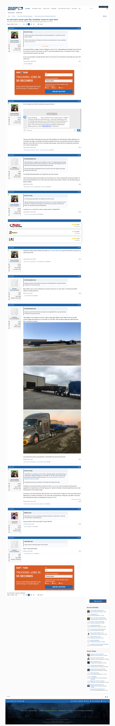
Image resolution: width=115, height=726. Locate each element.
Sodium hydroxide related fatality (97, 669)
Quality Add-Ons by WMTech (57, 722)
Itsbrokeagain (26, 150)
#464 (79, 191)
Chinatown (92, 659)
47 (28, 24)
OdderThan (92, 682)
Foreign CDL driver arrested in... (97, 654)
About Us (24, 710)
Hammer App (62, 710)
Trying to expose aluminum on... (97, 665)
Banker (92, 670)
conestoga (52, 250)
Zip (46, 72)
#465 (79, 247)
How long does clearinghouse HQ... (98, 629)
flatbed (57, 250)
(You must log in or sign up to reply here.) (16, 593)
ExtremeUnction (94, 634)
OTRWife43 (92, 641)
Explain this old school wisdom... (97, 681)
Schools (74, 8)
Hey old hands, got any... (95, 636)
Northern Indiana (17, 530)
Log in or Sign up (103, 6)
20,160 (19, 44)
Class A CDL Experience (51, 78)
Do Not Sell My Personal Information (80, 710)
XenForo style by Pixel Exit (57, 721)
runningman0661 (94, 619)
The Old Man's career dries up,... (97, 610)
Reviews (53, 8)
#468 (79, 467)
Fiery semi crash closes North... (97, 657)
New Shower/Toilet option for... (97, 684)
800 (38, 24)
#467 (79, 304)
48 (31, 24)
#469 (79, 509)
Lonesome (30, 214)
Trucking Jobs (36, 8)
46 (26, 24)
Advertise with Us (51, 710)
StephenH (92, 623)
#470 (79, 537)
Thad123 (92, 630)
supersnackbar (43, 21)
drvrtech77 (92, 655)
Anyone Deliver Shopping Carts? (97, 689)
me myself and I (94, 678)
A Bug (91, 662)
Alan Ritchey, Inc (94, 614)
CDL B (54, 87)
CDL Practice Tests (64, 8)
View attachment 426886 (33, 478)
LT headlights (93, 676)
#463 (79, 155)
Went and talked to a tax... (96, 661)
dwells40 (25, 63)
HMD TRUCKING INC (94, 640)
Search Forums (11, 12)
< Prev (16, 24)
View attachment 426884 (51, 477)
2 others (44, 461)
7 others (47, 150)
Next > (41, 24)
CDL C (61, 87)
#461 (79, 28)
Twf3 (91, 674)
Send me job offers (58, 91)
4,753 (19, 171)
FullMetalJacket (94, 686)
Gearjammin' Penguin (34, 150)
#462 (79, 101)
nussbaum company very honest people (99, 644)
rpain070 (92, 615)
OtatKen (92, 638)
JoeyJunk (42, 150)
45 (23, 24)
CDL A (47, 87)
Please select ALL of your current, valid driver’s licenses (56, 85)
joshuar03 (92, 666)
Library (41, 710)
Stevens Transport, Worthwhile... (97, 621)
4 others (44, 261)
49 (33, 24)
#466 (79, 276)
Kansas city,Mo (17, 176)
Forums (27, 8)
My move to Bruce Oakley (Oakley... (98, 617)
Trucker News (32, 710)
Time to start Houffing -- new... (97, 633)
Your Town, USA (17, 50)
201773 (92, 690)
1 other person (43, 186)
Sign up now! (98, 601)
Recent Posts (19, 12)
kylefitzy (14, 167)
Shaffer (55, 497)
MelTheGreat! (93, 626)
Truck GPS (46, 8)
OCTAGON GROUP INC (95, 625)
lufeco (91, 645)
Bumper (14, 288)
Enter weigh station (94, 672)
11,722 (19, 525)
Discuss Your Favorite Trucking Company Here (24, 21)
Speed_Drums (27, 261)
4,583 (19, 293)
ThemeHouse (66, 723)
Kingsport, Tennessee (16, 298)
